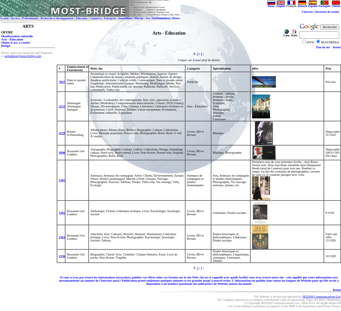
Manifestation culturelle (17, 36)
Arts (147, 18)
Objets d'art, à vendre (15, 42)
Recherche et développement (57, 18)
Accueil (4, 18)
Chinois (335, 5)
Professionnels (30, 18)
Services (15, 18)
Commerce (95, 18)
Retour (337, 47)
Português (324, 5)
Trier (294, 34)
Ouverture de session (327, 11)
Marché (138, 18)
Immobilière (125, 18)
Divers (176, 18)
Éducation (82, 18)
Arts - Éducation (12, 39)
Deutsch (302, 5)
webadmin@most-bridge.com (22, 56)
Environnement (161, 18)
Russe (271, 5)
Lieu (286, 34)
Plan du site (323, 47)
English (280, 5)
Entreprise (110, 18)
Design (5, 45)
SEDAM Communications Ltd (321, 296)
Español (312, 5)
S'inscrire (307, 11)
